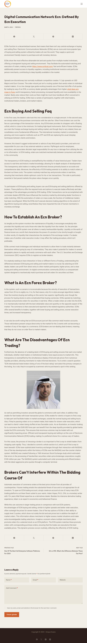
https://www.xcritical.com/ (42, 66)
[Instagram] (45, 639)
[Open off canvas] (82, 4)
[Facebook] (14, 36)
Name (9, 580)
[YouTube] (50, 639)
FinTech (18, 27)
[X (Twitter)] (34, 36)
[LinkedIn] (73, 36)
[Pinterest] (53, 36)
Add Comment (12, 588)
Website (63, 580)
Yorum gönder (12, 615)
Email (35, 580)
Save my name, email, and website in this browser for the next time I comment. (32, 608)
